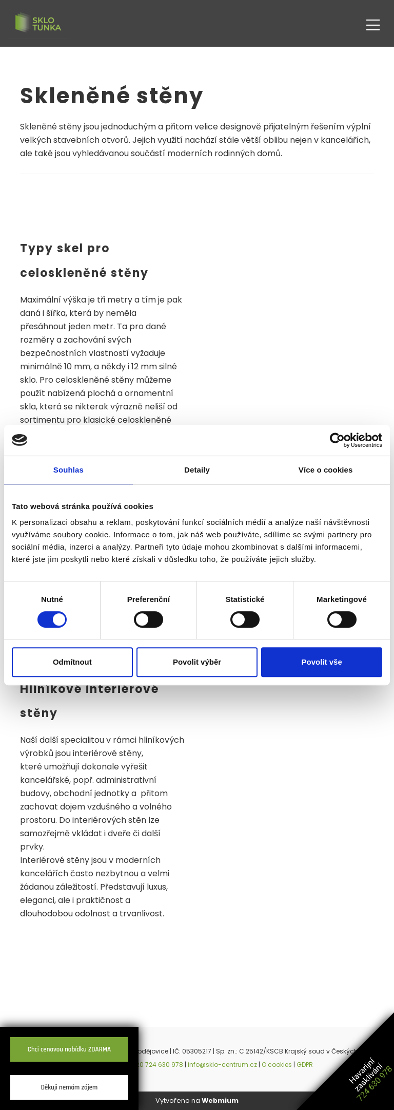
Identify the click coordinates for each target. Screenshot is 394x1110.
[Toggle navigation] (373, 23)
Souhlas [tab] (68, 469)
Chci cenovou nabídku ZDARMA (69, 1049)
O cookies (277, 1064)
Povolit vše (322, 661)
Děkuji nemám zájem (69, 1087)
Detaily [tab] (197, 469)
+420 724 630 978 (155, 1064)
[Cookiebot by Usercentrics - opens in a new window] (337, 440)
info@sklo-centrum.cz (222, 1064)
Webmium (220, 1100)
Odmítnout (72, 661)
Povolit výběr (197, 661)
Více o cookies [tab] (326, 469)
